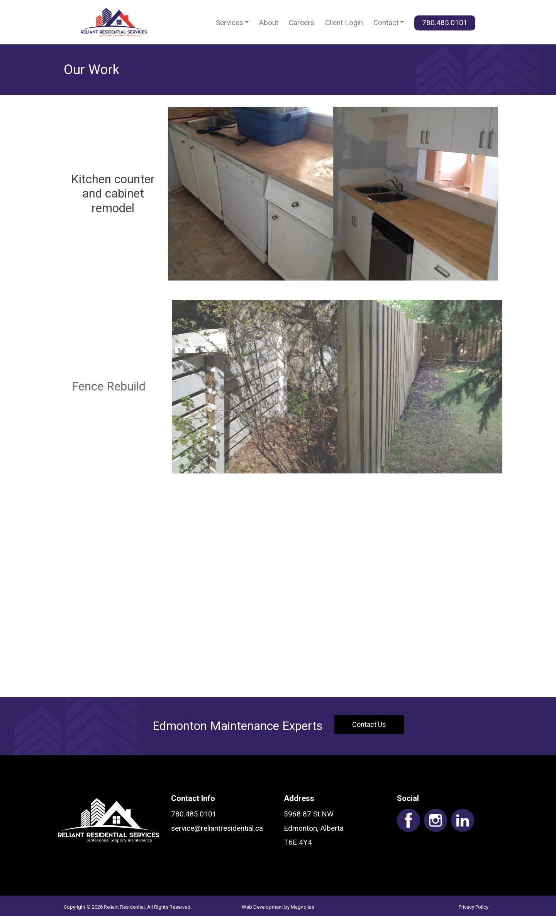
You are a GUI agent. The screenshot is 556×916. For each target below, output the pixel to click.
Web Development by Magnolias (278, 907)
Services (229, 22)
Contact (385, 22)
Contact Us (369, 724)
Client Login (344, 22)
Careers (301, 22)
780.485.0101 (445, 22)
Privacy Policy (473, 907)
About (268, 22)
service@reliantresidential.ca (217, 828)
